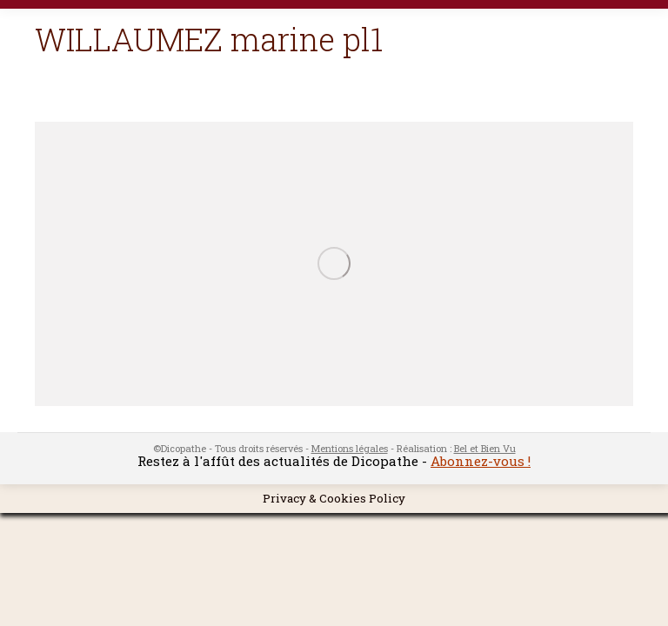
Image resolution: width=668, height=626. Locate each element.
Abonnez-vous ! (481, 461)
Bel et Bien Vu (485, 448)
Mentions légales (349, 448)
